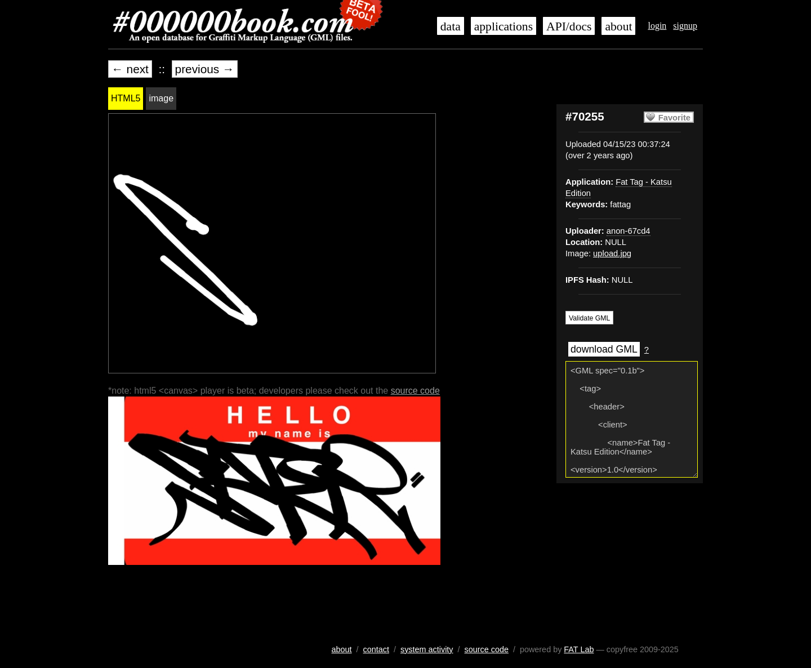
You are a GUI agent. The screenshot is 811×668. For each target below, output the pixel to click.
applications (503, 26)
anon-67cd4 (628, 230)
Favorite (674, 117)
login (657, 25)
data (450, 26)
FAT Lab (579, 649)
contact (376, 649)
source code (415, 390)
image (161, 98)
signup (685, 25)
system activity (426, 649)
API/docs (568, 26)
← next (130, 69)
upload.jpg (612, 253)
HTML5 (125, 98)
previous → (204, 69)
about (618, 26)
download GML (604, 349)
